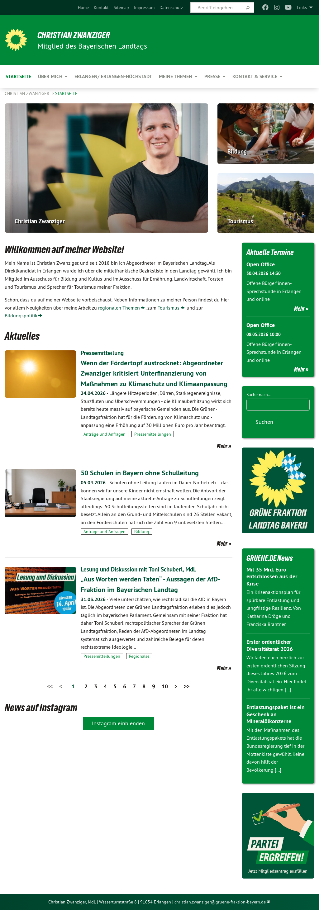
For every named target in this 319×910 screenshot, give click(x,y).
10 (165, 696)
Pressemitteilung (103, 353)
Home (83, 7)
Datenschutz (171, 7)
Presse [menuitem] (212, 76)
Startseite (66, 93)
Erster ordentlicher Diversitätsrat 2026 (269, 645)
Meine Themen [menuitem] (175, 76)
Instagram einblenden (118, 733)
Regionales (139, 666)
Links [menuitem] (302, 7)
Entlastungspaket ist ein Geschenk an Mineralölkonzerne (275, 714)
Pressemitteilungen (152, 444)
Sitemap (121, 7)
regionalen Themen (119, 308)
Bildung (141, 542)
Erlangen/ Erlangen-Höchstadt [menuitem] (113, 76)
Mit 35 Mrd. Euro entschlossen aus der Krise (271, 576)
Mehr (222, 456)
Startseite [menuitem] (18, 76)
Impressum (144, 7)
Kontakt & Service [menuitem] (254, 76)
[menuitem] (83, 7)
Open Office (260, 264)
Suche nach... (258, 394)
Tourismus (168, 308)
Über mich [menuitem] (50, 76)
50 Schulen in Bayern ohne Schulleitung (144, 483)
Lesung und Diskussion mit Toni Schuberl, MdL (142, 580)
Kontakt (101, 7)
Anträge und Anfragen (104, 444)
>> (186, 696)
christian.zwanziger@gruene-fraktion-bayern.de (220, 901)
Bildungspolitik (21, 315)
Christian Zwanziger (78, 34)
